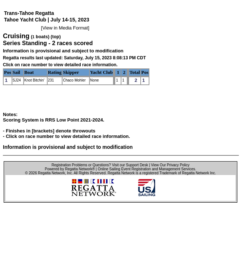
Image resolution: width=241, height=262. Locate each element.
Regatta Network (51, 173)
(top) (56, 36)
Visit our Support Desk (130, 165)
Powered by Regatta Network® (70, 169)
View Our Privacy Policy (170, 165)
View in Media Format (65, 28)
